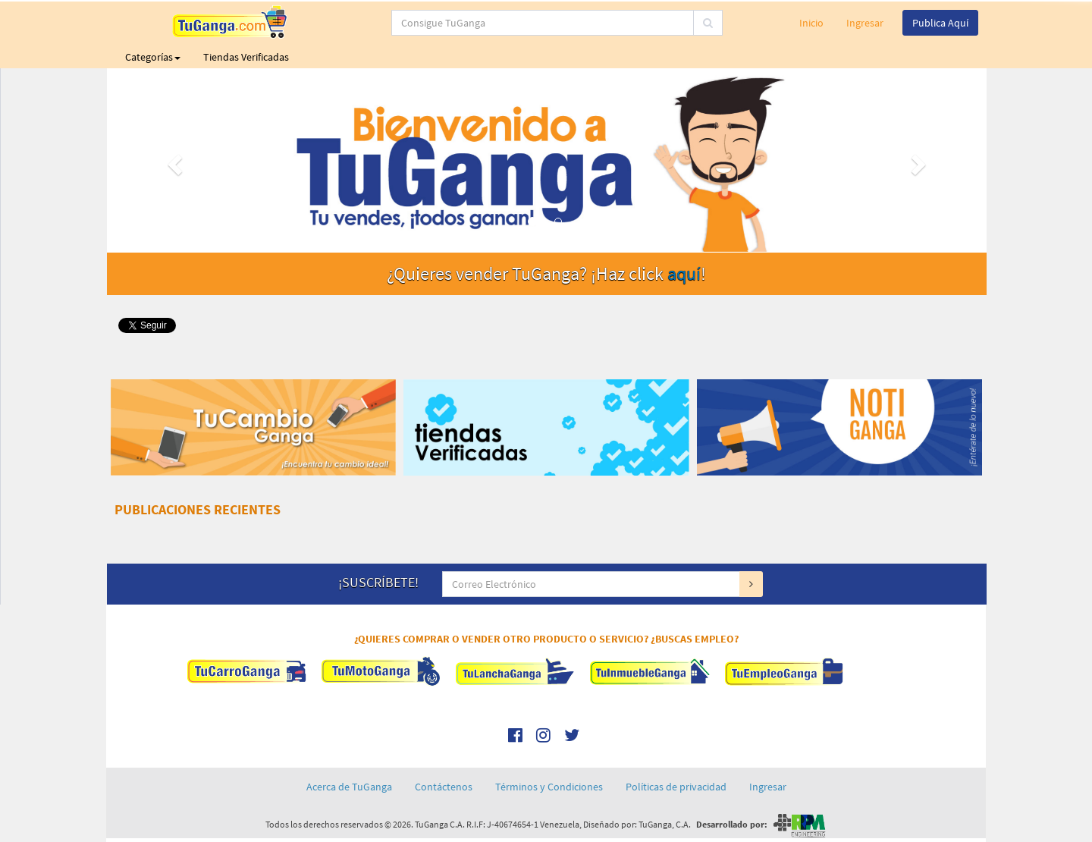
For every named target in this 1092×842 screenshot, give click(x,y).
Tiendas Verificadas (246, 57)
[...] (485, 23)
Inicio (811, 23)
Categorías (152, 57)
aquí (684, 273)
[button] (173, 160)
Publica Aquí (940, 23)
